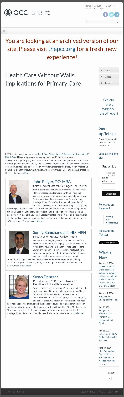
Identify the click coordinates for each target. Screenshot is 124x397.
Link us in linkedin (116, 14)
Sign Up (109, 6)
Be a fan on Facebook (105, 14)
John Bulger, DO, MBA (52, 181)
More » (27, 173)
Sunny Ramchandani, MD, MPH (59, 232)
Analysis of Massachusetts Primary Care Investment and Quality (106, 317)
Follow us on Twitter (111, 14)
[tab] (109, 70)
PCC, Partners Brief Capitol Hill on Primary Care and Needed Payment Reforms (107, 357)
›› (109, 378)
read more (39, 221)
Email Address (107, 179)
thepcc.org (62, 48)
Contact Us (90, 8)
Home (88, 6)
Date (107, 70)
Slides (108, 76)
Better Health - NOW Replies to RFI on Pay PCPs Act (108, 337)
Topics (108, 82)
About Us (98, 6)
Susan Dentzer (45, 276)
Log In (101, 8)
